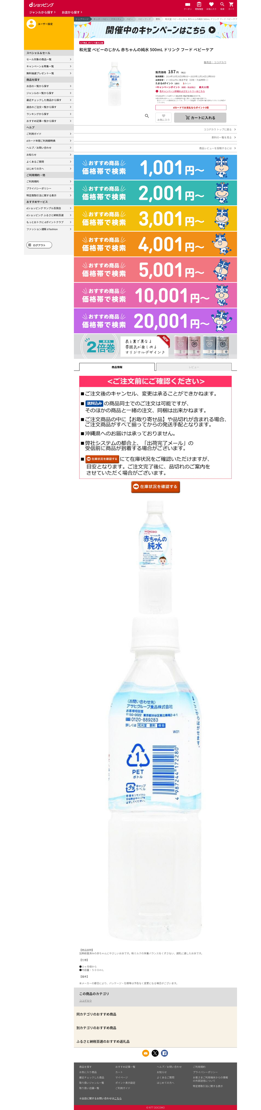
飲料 (158, 19)
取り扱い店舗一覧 (89, 1088)
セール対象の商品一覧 (38, 59)
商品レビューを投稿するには (215, 148)
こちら (118, 1098)
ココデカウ (85, 1000)
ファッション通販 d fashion (42, 229)
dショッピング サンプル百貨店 (43, 208)
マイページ (121, 1077)
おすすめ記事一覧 (125, 1066)
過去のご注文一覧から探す (41, 107)
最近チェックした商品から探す (43, 100)
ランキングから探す (37, 114)
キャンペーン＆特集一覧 (40, 66)
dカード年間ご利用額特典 (40, 140)
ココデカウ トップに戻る (218, 129)
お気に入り (163, 119)
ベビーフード (144, 19)
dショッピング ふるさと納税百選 (45, 215)
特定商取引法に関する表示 (41, 195)
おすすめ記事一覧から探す (41, 121)
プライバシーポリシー (38, 188)
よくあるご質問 (35, 161)
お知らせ (31, 154)
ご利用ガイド (33, 133)
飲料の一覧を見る (222, 137)
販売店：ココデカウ (215, 62)
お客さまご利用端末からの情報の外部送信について (210, 1079)
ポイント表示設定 (125, 1082)
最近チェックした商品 (91, 1077)
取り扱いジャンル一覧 (91, 1082)
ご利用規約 (32, 181)
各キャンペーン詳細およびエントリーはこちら (182, 91)
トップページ (82, 19)
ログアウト (39, 245)
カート (119, 1072)
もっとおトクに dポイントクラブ (45, 222)
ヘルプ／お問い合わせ (38, 147)
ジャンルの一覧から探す (40, 93)
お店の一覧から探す (37, 86)
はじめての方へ (35, 168)
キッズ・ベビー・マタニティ (108, 19)
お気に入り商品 (88, 1072)
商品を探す (85, 1066)
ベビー (130, 19)
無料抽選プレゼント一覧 (40, 73)
